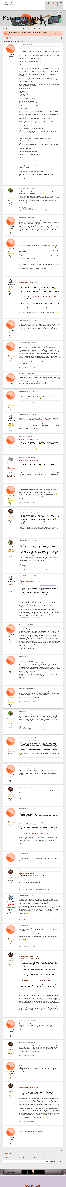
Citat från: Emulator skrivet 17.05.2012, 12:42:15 (28, 278)
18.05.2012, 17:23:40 (27, 431)
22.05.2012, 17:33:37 (27, 849)
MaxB (11, 870)
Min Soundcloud (22, 475)
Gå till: (47, 1157)
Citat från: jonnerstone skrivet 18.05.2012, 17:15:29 (29, 539)
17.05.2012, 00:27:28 (27, 212)
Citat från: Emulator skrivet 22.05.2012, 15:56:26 (28, 951)
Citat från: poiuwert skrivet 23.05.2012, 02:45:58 (28, 1082)
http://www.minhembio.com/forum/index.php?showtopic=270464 (34, 793)
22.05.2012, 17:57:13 (27, 865)
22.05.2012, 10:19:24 (27, 760)
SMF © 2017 (31, 1180)
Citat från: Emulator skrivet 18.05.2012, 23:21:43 (28, 508)
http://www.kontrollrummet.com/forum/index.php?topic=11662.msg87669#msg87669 (39, 251)
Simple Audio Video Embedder (33, 1182)
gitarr (13, 879)
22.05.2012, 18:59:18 (27, 948)
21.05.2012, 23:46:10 (27, 707)
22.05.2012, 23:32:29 (27, 1015)
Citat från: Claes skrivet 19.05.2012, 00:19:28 (27, 574)
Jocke (11, 510)
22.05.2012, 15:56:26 (27, 804)
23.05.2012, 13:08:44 (27, 1123)
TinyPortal (30, 1183)
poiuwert (12, 29)
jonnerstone (11, 280)
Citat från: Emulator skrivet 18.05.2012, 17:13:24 (28, 435)
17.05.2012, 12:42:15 (27, 234)
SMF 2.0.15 (25, 1180)
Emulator (11, 244)
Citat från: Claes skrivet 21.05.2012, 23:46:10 (27, 736)
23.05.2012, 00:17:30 (27, 1037)
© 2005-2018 (35, 1183)
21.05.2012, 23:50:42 (27, 732)
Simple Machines (39, 1180)
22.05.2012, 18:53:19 (27, 921)
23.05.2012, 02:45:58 (27, 1057)
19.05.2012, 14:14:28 (27, 571)
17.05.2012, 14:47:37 (27, 274)
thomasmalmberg (11, 470)
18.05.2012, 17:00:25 (27, 369)
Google (49, 884)
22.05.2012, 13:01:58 (27, 782)
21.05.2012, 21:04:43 (27, 620)
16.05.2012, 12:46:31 (27, 183)
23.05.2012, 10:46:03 (27, 1079)
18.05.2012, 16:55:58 (27, 338)
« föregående (55, 29)
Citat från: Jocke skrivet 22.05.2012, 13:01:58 (27, 820)
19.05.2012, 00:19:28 (27, 536)
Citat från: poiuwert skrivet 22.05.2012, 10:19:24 (28, 807)
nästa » (60, 29)
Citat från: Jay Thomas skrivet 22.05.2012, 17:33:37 (28, 868)
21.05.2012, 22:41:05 (27, 683)
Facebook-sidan (43, 206)
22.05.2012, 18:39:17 (27, 891)
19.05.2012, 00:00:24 (27, 504)
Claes (11, 189)
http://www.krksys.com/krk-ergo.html (46, 415)
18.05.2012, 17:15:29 (27, 410)
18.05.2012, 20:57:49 (27, 452)
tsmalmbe (11, 458)
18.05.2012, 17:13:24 (27, 387)
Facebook (46, 205)
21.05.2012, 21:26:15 (27, 652)
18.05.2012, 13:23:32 (27, 316)
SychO (37, 1184)
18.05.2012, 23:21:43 (27, 481)
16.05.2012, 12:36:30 (25, 40)
